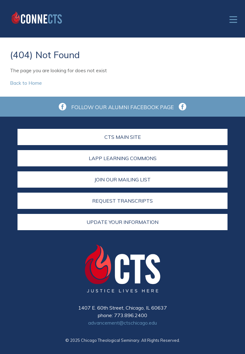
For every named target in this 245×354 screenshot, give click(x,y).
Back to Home (26, 83)
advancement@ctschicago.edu (122, 323)
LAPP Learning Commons (123, 158)
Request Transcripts (122, 201)
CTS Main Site (122, 137)
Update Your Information (122, 222)
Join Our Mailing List (122, 179)
